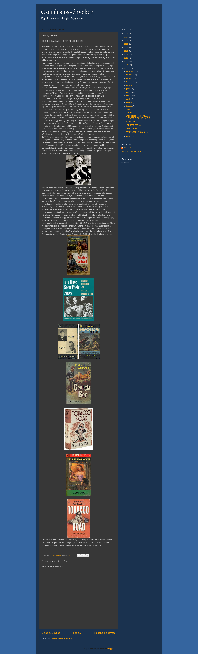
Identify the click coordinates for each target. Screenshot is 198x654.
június (128, 92)
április (128, 99)
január (129, 136)
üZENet (129, 113)
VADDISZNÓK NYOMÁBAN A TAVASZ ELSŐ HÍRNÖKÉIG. (138, 117)
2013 (126, 68)
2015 (126, 61)
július (128, 89)
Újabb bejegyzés (51, 632)
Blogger (110, 649)
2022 (126, 37)
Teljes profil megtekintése (131, 151)
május (129, 96)
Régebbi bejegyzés (104, 632)
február (129, 106)
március (129, 103)
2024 (126, 34)
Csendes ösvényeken (67, 11)
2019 (126, 48)
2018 (126, 51)
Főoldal (77, 632)
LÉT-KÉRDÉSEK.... (133, 125)
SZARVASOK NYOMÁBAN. (137, 132)
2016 (126, 58)
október (129, 78)
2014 (126, 65)
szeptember (131, 82)
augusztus (130, 85)
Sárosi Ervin (129, 148)
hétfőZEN (129, 109)
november (130, 75)
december (130, 71)
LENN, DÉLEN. (132, 128)
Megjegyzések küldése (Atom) (64, 638)
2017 (126, 54)
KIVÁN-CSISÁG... (133, 122)
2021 (126, 41)
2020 (126, 44)
